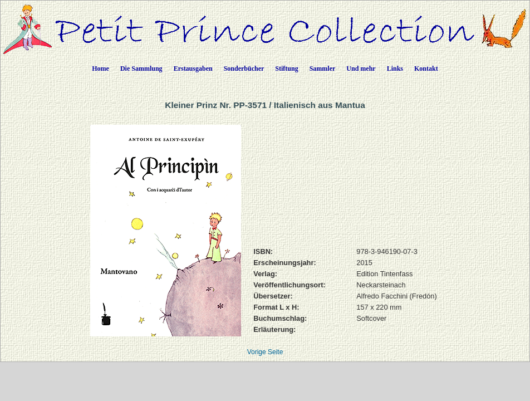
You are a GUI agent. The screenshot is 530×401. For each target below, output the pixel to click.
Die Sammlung (141, 68)
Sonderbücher (244, 68)
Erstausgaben (193, 68)
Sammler (323, 68)
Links (395, 68)
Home (100, 68)
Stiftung (286, 68)
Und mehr (360, 68)
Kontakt (426, 68)
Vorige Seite (265, 352)
